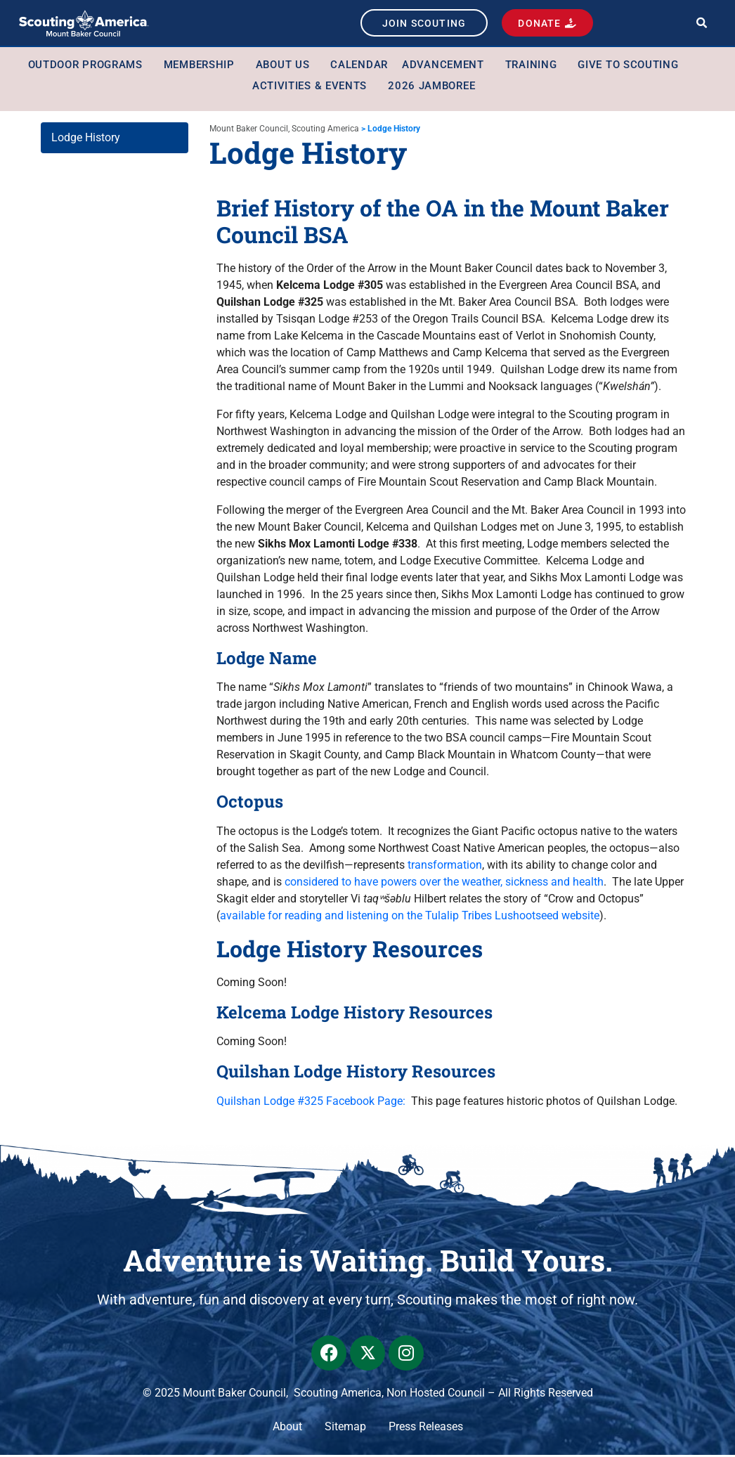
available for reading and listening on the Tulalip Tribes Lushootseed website (409, 917)
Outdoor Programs (89, 67)
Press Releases (426, 1428)
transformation (445, 867)
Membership (203, 67)
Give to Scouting (631, 67)
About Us (286, 67)
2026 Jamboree (431, 88)
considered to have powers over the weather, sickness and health (444, 884)
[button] (701, 24)
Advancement (446, 67)
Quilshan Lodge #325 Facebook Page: (310, 1103)
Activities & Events (313, 89)
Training (534, 67)
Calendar (359, 67)
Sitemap (345, 1428)
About (287, 1428)
